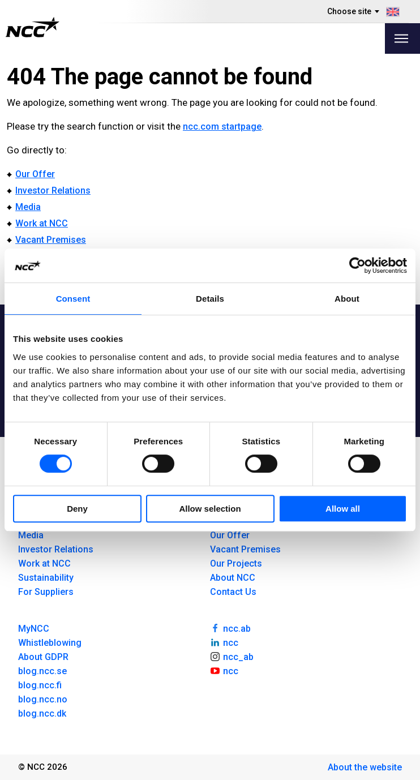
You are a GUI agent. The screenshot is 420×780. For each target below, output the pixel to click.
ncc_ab (232, 656)
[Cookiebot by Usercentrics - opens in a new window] (357, 265)
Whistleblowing (50, 642)
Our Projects (236, 563)
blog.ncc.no (42, 699)
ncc (224, 642)
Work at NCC (41, 223)
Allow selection (210, 508)
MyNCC (33, 628)
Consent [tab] (73, 298)
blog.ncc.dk (42, 713)
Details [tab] (210, 298)
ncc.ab (230, 628)
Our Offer (35, 174)
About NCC (232, 577)
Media (28, 207)
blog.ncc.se (42, 671)
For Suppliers (46, 591)
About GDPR (43, 657)
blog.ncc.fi (40, 685)
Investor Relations (53, 190)
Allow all (342, 508)
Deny (77, 508)
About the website (365, 767)
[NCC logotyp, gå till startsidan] (32, 27)
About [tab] (347, 298)
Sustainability (46, 577)
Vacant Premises (50, 239)
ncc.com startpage (222, 126)
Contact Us (233, 591)
